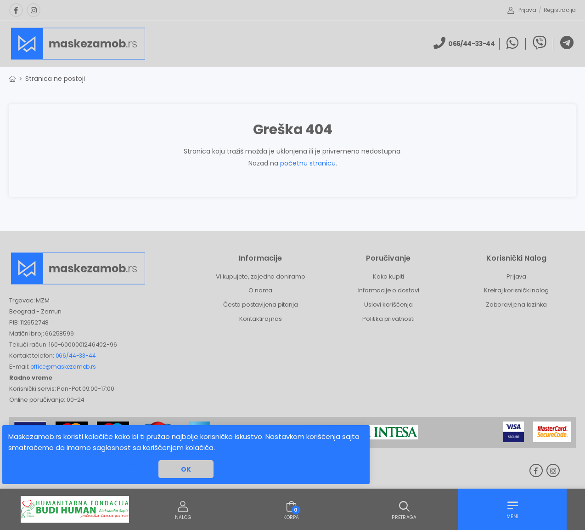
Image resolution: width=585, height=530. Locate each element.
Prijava (521, 10)
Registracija (560, 10)
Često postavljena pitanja (260, 304)
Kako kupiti (388, 276)
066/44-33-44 (76, 355)
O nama (260, 290)
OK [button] (186, 469)
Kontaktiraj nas (260, 318)
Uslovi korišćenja (388, 304)
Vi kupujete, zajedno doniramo (260, 276)
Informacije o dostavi (388, 290)
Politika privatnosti (388, 318)
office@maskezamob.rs (63, 366)
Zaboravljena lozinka (516, 304)
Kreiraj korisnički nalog (516, 290)
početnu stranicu (308, 163)
